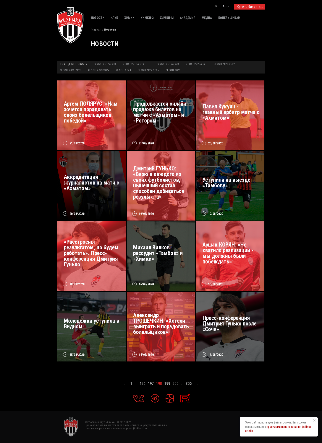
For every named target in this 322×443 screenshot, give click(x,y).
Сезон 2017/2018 (105, 63)
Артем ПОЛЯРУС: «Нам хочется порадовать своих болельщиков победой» (91, 112)
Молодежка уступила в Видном (91, 323)
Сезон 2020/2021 (196, 63)
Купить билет (249, 6)
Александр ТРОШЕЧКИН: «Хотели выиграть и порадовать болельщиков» (161, 323)
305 (189, 384)
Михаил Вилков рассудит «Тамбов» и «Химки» (158, 253)
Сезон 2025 (173, 70)
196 (143, 384)
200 (175, 384)
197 (151, 384)
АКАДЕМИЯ (188, 18)
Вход (226, 6)
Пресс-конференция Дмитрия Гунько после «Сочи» (229, 323)
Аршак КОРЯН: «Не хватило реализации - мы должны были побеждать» (228, 253)
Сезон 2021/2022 (224, 63)
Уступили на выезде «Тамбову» (226, 183)
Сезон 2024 (123, 70)
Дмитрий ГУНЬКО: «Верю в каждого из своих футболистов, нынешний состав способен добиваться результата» (158, 182)
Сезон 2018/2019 (133, 63)
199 (167, 384)
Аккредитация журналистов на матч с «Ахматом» (91, 182)
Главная (96, 29)
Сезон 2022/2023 (70, 70)
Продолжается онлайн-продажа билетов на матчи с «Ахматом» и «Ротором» (160, 112)
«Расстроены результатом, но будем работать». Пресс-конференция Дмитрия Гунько (91, 253)
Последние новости (74, 63)
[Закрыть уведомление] (314, 420)
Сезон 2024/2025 (148, 70)
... (136, 384)
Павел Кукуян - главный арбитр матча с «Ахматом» (230, 112)
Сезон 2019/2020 (168, 63)
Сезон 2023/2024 (99, 70)
